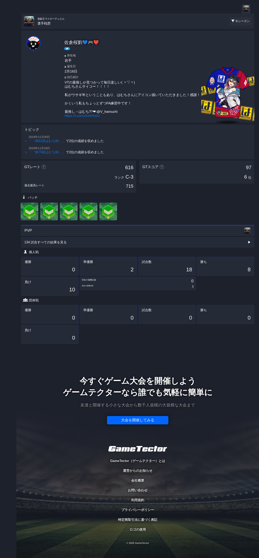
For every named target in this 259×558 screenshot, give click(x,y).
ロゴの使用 (138, 529)
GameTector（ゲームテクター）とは (137, 461)
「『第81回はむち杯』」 (47, 141)
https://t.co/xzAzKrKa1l (82, 116)
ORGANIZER (8, 62)
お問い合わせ (138, 490)
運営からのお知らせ (137, 470)
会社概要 (137, 480)
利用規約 (137, 500)
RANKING (8, 79)
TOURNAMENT (8, 29)
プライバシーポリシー (137, 510)
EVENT (8, 96)
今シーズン (242, 21)
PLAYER (8, 46)
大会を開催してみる (137, 420)
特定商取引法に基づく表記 (137, 519)
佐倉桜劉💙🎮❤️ (81, 42)
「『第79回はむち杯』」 (47, 152)
